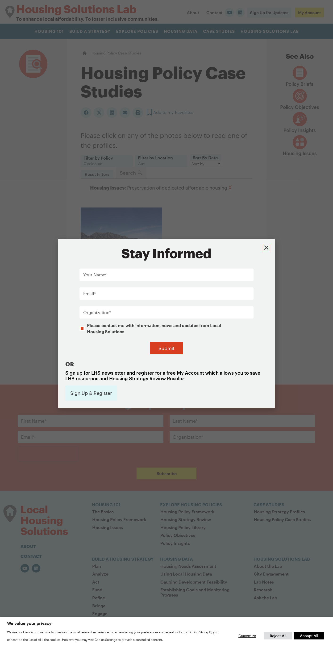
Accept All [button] (309, 636)
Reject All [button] (278, 636)
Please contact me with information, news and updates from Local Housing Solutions (154, 308)
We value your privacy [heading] (29, 623)
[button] (267, 227)
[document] (166, 323)
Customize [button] (247, 636)
